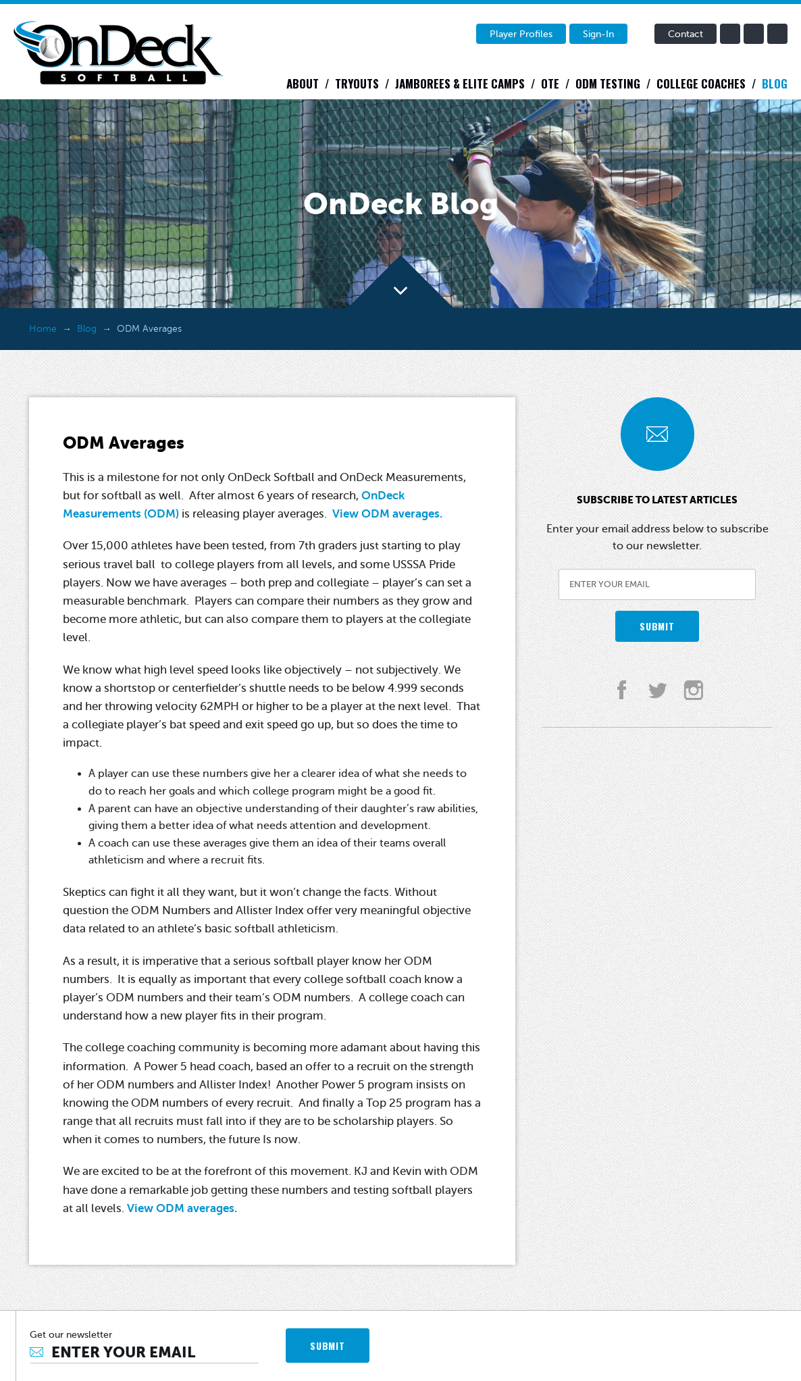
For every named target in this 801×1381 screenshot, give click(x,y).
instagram (777, 34)
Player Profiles (521, 34)
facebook (730, 34)
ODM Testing (607, 83)
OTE (550, 83)
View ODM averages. (387, 513)
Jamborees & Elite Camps (460, 83)
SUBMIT (657, 626)
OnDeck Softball (118, 52)
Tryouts (357, 83)
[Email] (144, 1352)
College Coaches (701, 83)
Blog (774, 83)
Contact (685, 34)
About (302, 83)
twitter (754, 34)
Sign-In (598, 34)
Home (43, 329)
